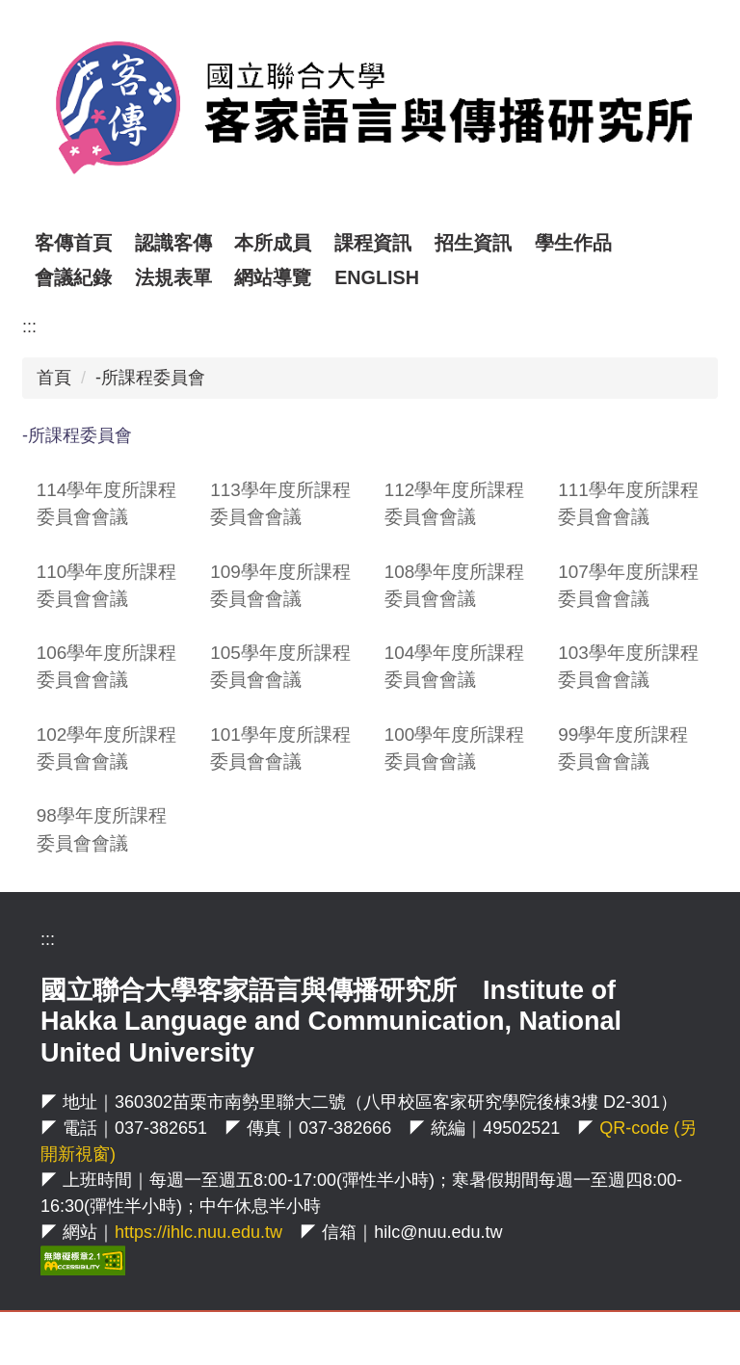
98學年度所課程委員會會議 (102, 829)
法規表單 (173, 277)
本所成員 (315, 242)
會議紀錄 (73, 277)
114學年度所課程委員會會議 (107, 503)
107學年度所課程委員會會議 (628, 585)
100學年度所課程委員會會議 (454, 748)
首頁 (54, 377)
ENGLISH (376, 277)
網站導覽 (272, 277)
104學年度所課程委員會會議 (454, 666)
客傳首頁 (114, 242)
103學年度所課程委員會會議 (628, 666)
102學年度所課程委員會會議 (107, 748)
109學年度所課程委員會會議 (280, 585)
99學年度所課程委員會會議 (623, 748)
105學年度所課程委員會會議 (280, 666)
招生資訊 (514, 242)
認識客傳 (214, 242)
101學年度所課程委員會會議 (280, 748)
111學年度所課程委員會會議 (628, 503)
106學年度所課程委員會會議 (107, 666)
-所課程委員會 (150, 377)
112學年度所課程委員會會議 (454, 503)
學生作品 (614, 242)
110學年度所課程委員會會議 (107, 585)
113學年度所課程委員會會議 (280, 503)
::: (44, 242)
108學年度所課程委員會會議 (454, 585)
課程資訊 (415, 242)
